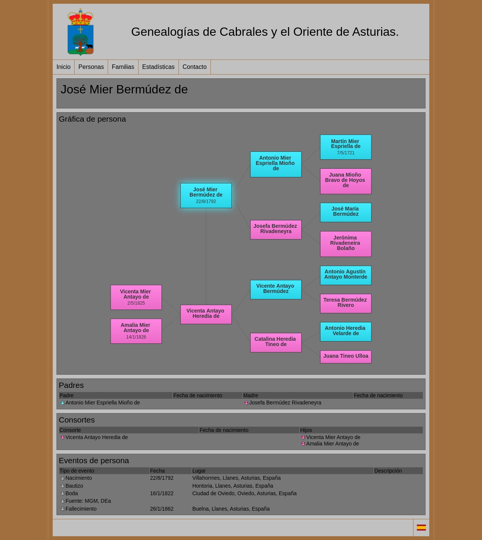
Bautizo (71, 486)
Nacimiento (75, 478)
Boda (68, 493)
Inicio (63, 67)
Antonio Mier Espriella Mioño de (99, 403)
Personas (91, 67)
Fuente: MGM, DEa (85, 501)
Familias (123, 67)
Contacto (195, 67)
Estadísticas (158, 67)
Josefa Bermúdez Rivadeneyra (282, 403)
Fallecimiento (77, 509)
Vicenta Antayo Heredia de (93, 437)
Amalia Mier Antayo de (329, 444)
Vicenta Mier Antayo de (330, 437)
